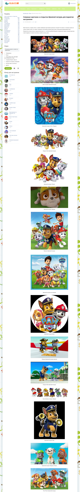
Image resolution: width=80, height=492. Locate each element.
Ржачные (6, 42)
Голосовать (8, 68)
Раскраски (22, 8)
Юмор (30, 13)
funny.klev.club (25, 13)
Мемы (63, 8)
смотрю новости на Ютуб (11, 63)
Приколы (6, 28)
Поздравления (7, 30)
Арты (28, 8)
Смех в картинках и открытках (10, 16)
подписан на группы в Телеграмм (12, 61)
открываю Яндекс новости (11, 59)
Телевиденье (8, 53)
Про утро (6, 22)
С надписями (7, 18)
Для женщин (7, 24)
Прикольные (6, 17)
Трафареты (41, 8)
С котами (6, 34)
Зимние (5, 33)
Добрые (6, 21)
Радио (7, 55)
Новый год (6, 27)
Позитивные (6, 41)
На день (6, 20)
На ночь (6, 29)
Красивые (6, 37)
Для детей (6, 36)
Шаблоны (54, 8)
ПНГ (59, 8)
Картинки (34, 8)
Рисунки (48, 8)
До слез (6, 35)
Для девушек (7, 31)
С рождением (7, 23)
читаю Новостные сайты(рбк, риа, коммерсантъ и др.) (11, 57)
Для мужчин (6, 25)
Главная (17, 8)
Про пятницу (7, 40)
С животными (7, 39)
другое (7, 65)
